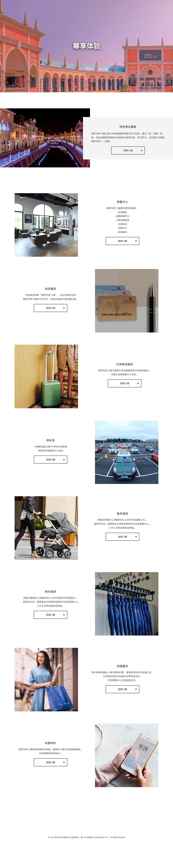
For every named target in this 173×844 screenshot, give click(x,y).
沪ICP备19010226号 (117, 837)
